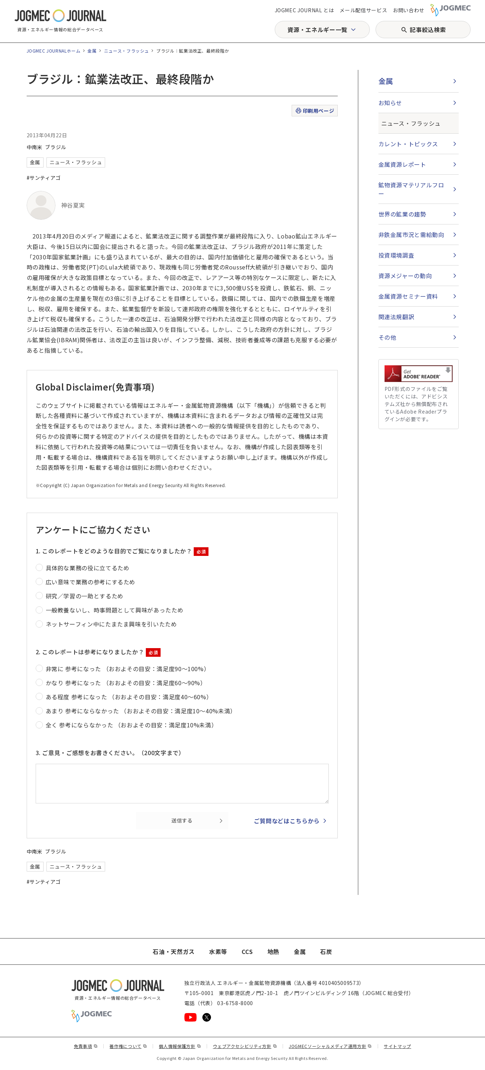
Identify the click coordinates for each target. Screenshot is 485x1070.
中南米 (34, 147)
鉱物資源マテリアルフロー (411, 189)
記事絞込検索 (428, 29)
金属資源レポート (402, 164)
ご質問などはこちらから (287, 820)
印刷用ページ (314, 111)
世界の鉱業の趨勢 (402, 214)
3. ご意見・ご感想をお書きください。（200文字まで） (110, 752)
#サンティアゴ (44, 177)
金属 (91, 51)
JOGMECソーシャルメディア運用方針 (330, 1046)
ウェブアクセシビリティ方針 (245, 1046)
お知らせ (390, 102)
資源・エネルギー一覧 (317, 29)
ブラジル (55, 147)
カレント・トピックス (408, 143)
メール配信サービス (363, 10)
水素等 (218, 951)
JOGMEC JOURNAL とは (304, 10)
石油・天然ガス (173, 951)
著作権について (128, 1046)
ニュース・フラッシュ (126, 51)
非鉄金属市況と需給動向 (411, 234)
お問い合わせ (409, 10)
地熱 (273, 951)
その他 (387, 337)
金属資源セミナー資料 (408, 296)
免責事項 (86, 1046)
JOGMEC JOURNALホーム (54, 51)
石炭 (326, 951)
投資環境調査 (396, 255)
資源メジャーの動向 (405, 275)
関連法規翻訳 (396, 316)
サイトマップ (397, 1046)
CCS (247, 951)
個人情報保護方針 (180, 1046)
